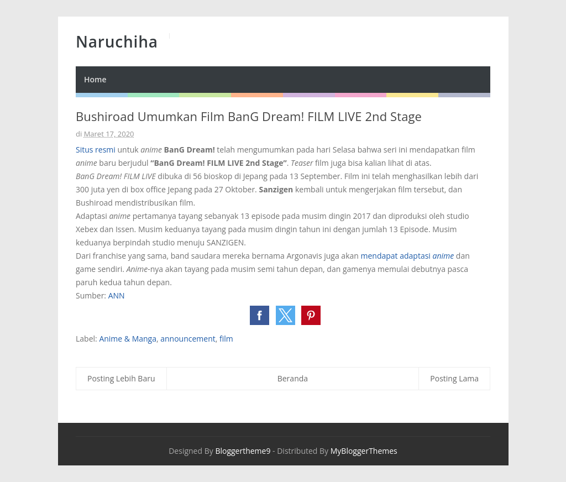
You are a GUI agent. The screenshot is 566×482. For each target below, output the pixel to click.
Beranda (292, 378)
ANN (116, 295)
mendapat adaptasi (407, 255)
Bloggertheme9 (242, 451)
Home (95, 79)
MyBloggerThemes (364, 451)
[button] (259, 315)
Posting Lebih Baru (121, 378)
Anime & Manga (127, 338)
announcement (188, 338)
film (226, 338)
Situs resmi (96, 149)
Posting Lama (454, 378)
